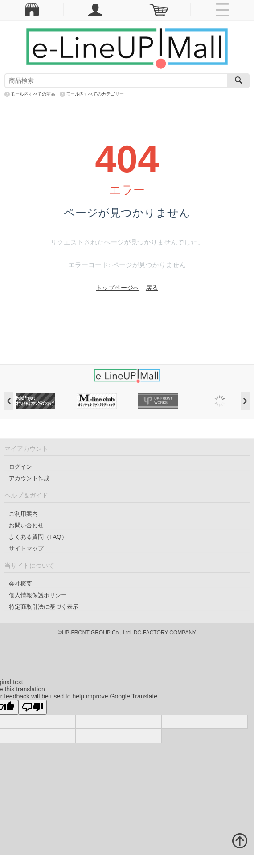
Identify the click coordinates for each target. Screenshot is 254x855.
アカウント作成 (29, 478)
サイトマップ (26, 548)
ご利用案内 (23, 513)
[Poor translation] (32, 707)
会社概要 (20, 583)
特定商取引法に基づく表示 (43, 606)
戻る (152, 287)
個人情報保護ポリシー (38, 595)
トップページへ (117, 287)
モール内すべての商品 (33, 94)
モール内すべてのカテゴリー (95, 94)
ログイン (20, 466)
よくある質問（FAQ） (38, 537)
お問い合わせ (26, 525)
